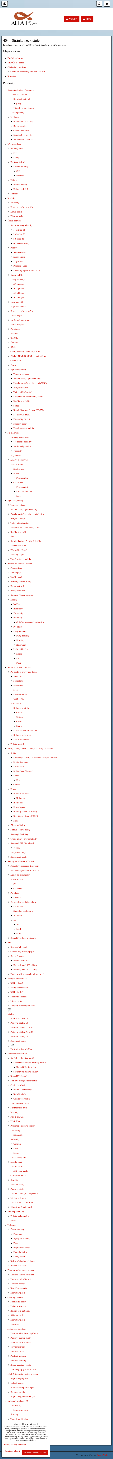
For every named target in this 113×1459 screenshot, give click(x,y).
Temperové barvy (21, 374)
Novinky (11, 198)
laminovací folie (20, 1410)
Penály (13, 247)
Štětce (16, 405)
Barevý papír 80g (21, 960)
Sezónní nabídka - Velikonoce (21, 90)
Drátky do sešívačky (19, 1103)
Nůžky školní (16, 992)
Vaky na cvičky (17, 302)
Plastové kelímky (18, 1356)
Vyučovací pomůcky (19, 320)
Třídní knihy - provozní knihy (23, 839)
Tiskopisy (12, 1225)
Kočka (19, 653)
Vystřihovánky (17, 577)
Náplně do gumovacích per (22, 1396)
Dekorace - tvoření (18, 94)
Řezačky (14, 1414)
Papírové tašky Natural (20, 1279)
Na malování (13, 432)
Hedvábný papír (17, 1292)
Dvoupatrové (19, 257)
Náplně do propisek (19, 1378)
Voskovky (17, 451)
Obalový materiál (15, 1297)
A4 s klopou (18, 293)
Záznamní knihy (17, 825)
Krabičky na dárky (18, 1288)
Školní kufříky (17, 275)
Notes (16, 775)
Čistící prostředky (18, 1085)
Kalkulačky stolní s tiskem (25, 730)
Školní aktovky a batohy (21, 225)
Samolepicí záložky (19, 834)
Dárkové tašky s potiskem (22, 1274)
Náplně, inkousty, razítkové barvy (23, 1374)
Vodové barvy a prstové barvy (26, 378)
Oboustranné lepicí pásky (21, 1207)
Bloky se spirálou (21, 793)
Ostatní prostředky (21, 1098)
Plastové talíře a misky (20, 1342)
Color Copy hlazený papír (22, 951)
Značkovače (18, 469)
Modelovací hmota (21, 414)
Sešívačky (15, 1139)
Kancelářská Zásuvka (26, 1067)
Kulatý (16, 157)
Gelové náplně (17, 1383)
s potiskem (18, 888)
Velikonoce (15, 117)
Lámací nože (16, 1001)
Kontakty (12, 76)
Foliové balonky (20, 166)
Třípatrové (18, 261)
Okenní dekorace (21, 130)
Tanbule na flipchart (19, 1419)
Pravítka (14, 333)
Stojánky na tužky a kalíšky (25, 1071)
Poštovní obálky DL (19, 1036)
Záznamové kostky (19, 857)
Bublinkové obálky (19, 1018)
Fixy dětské (15, 455)
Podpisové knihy (18, 852)
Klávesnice (18, 685)
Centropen (18, 482)
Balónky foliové (17, 162)
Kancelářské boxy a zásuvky (23, 938)
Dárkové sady (16, 216)
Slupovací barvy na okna (21, 595)
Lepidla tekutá (16, 1166)
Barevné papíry (17, 956)
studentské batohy (21, 243)
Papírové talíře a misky (20, 1338)
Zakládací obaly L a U (23, 911)
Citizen (19, 717)
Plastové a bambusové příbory (24, 1333)
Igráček (16, 604)
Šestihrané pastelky (22, 446)
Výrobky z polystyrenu (23, 108)
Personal (17, 897)
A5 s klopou (18, 297)
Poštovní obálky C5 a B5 (21, 1027)
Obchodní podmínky (17, 67)
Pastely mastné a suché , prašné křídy (30, 383)
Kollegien (20, 798)
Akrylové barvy (20, 387)
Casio (18, 721)
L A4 (18, 929)
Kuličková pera (17, 324)
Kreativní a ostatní (18, 996)
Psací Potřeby (16, 464)
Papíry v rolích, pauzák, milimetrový (27, 974)
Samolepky (15, 572)
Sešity (13, 753)
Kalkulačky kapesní (22, 735)
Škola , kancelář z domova (19, 667)
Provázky (14, 1324)
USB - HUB (18, 699)
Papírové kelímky (18, 1360)
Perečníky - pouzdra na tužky (26, 270)
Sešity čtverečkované (23, 771)
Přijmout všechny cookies (35, 1453)
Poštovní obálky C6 (19, 1023)
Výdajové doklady (21, 1238)
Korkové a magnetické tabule (23, 1080)
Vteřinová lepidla (18, 1198)
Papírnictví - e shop (16, 58)
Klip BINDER (16, 1117)
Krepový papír (19, 424)
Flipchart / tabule (24, 491)
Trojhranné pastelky (22, 441)
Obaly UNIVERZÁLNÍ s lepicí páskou (28, 356)
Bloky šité (18, 802)
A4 (14, 920)
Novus (16, 1153)
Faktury (16, 1243)
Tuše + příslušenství (22, 392)
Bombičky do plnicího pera (22, 1387)
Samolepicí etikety (16, 1211)
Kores (16, 473)
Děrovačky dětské (21, 419)
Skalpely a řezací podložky (22, 1005)
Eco (18, 780)
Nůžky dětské (16, 983)
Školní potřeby (14, 220)
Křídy (13, 347)
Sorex (13, 1220)
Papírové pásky (17, 1189)
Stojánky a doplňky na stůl (22, 1058)
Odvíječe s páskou (18, 1175)
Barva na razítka (17, 1392)
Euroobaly (18, 906)
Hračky (13, 599)
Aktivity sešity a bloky (20, 581)
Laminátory (15, 1405)
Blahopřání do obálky (23, 121)
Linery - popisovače (19, 459)
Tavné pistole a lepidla (23, 428)
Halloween (21, 645)
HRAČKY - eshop (16, 62)
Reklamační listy (18, 1265)
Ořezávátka (15, 360)
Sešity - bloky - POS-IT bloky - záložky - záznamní (31, 748)
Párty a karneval (20, 631)
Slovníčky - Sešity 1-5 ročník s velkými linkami (35, 757)
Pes (17, 658)
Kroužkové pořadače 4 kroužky (24, 870)
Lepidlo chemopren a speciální (24, 1193)
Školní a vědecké (21, 739)
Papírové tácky (17, 1351)
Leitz (15, 1148)
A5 (17, 924)
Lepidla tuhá (16, 1162)
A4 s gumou (18, 284)
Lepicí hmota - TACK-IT (21, 1202)
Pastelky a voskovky (19, 437)
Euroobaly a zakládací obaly (23, 902)
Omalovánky (16, 568)
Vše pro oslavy (14, 144)
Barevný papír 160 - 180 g (25, 965)
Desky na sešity (17, 279)
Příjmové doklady (21, 1247)
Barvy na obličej (17, 590)
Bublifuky (18, 608)
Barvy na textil (17, 586)
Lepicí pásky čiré (18, 1157)
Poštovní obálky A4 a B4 (21, 1032)
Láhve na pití (16, 211)
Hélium (13, 180)
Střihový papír (16, 1315)
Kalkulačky (15, 703)
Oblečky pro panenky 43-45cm (30, 622)
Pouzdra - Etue (20, 265)
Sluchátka (17, 676)
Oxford (16, 784)
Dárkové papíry (17, 1283)
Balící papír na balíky (20, 1311)
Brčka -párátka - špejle (20, 1365)
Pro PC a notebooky (22, 1089)
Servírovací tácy (17, 1346)
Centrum (17, 1144)
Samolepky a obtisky (22, 135)
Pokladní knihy (20, 1252)
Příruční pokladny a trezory (22, 1125)
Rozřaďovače (16, 879)
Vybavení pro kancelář (18, 1401)
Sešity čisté (18, 766)
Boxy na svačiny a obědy (21, 207)
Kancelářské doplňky (17, 1053)
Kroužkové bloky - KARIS (25, 816)
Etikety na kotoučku (19, 1216)
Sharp (19, 726)
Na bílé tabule (19, 1094)
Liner (18, 496)
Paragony (17, 1234)
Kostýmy (20, 640)
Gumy (13, 365)
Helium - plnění (20, 189)
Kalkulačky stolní (21, 708)
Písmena (20, 175)
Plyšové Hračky (20, 649)
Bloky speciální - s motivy (25, 811)
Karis (15, 820)
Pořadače (14, 893)
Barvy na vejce (20, 126)
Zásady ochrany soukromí (15, 1444)
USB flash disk (20, 694)
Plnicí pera (15, 329)
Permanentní (22, 478)
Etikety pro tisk (17, 744)
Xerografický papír (19, 947)
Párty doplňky (22, 635)
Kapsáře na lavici (18, 306)
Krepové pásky (17, 1184)
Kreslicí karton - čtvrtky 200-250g (28, 410)
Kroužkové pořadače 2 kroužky (24, 866)
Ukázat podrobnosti (12, 1451)
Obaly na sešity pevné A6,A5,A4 (25, 351)
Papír (10, 942)
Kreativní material (21, 99)
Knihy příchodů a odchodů (22, 1261)
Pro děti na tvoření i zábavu (20, 563)
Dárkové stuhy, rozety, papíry (21, 1270)
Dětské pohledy (17, 112)
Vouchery (14, 202)
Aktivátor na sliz (20, 1171)
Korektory (15, 1180)
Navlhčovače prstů (18, 1107)
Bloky (13, 789)
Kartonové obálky (18, 1041)
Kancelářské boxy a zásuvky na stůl (29, 1062)
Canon (19, 712)
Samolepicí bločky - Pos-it (22, 843)
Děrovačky (15, 1130)
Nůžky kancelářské (19, 987)
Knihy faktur (19, 1256)
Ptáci (18, 663)
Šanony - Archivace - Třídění (21, 861)
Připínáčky (15, 1121)
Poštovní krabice (18, 1306)
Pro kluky (17, 626)
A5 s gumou (18, 288)
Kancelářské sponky (19, 1076)
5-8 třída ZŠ (18, 238)
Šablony (14, 342)
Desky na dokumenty (20, 874)
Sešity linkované (20, 762)
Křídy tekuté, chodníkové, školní (28, 396)
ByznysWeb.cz (103, 1455)
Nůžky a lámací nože (17, 978)
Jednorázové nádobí (16, 1329)
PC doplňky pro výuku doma (23, 672)
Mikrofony (18, 680)
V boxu (16, 847)
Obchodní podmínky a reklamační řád (27, 71)
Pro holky (17, 617)
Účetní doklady (17, 1229)
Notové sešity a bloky (20, 829)
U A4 (18, 933)
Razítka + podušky (21, 401)
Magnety (14, 1112)
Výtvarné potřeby (18, 369)
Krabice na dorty (18, 1301)
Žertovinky (18, 613)
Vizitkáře (17, 915)
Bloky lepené (19, 807)
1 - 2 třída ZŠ (19, 230)
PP (14, 884)
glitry (18, 103)
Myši (15, 690)
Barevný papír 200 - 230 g (25, 969)
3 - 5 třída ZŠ (19, 234)
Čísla (15, 153)
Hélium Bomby (20, 184)
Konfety (14, 193)
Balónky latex (16, 148)
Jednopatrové (19, 252)
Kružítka (14, 338)
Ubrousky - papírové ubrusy (23, 1369)
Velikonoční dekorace (23, 139)
